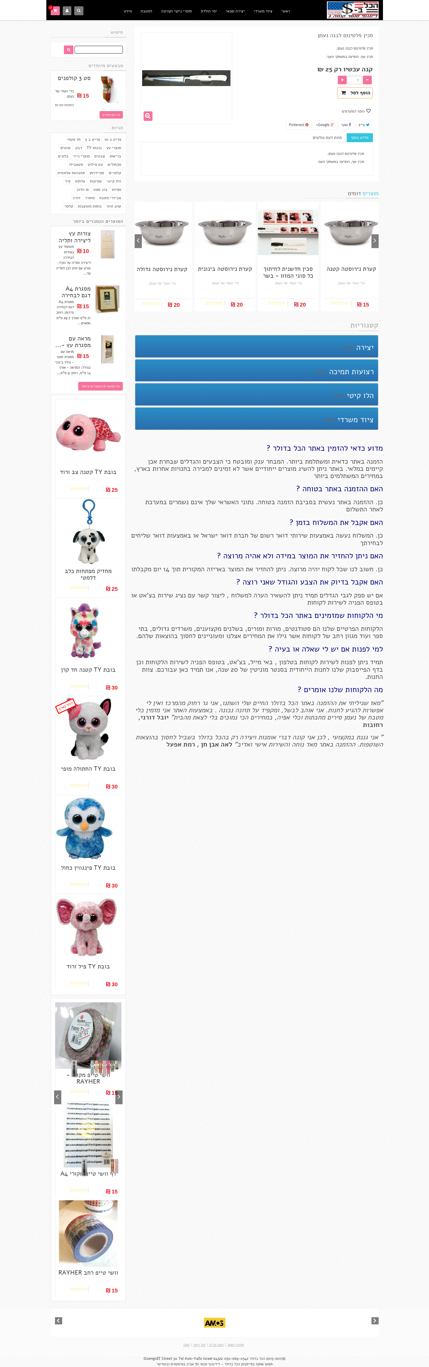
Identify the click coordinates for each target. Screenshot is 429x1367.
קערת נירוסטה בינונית (225, 269)
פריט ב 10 (112, 139)
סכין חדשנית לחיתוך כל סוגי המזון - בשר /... (288, 275)
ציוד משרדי (263, 11)
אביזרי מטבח (110, 198)
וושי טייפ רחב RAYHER (88, 1272)
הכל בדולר (257, 1358)
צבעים (99, 156)
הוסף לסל (355, 93)
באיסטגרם (177, 1364)
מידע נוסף (360, 137)
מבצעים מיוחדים (106, 65)
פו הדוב (83, 189)
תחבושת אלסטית (71, 173)
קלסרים (115, 173)
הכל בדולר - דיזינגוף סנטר (220, 1364)
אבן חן (210, 744)
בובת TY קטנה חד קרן (88, 670)
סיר (67, 181)
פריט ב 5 (92, 139)
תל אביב (192, 1364)
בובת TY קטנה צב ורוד (88, 472)
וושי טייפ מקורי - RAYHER (88, 1078)
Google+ (325, 124)
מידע (128, 11)
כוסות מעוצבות (90, 206)
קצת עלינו (216, 1344)
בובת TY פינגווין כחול (88, 868)
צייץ (364, 124)
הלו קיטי (114, 181)
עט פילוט (95, 164)
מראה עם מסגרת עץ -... (73, 342)
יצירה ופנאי (235, 11)
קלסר (68, 206)
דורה (76, 198)
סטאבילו (76, 164)
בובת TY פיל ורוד (88, 966)
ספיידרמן (96, 173)
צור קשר (199, 1344)
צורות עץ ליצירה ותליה (75, 236)
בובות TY (94, 148)
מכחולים (114, 164)
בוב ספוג (100, 189)
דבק (78, 148)
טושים (65, 148)
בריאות (115, 156)
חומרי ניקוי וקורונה (176, 11)
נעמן (349, 717)
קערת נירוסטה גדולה (162, 269)
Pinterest (298, 124)
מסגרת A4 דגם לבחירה (76, 292)
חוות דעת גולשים (327, 137)
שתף (346, 124)
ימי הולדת (209, 11)
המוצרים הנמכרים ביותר (98, 221)
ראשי (285, 11)
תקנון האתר (235, 1344)
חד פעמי (74, 139)
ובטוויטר (163, 1364)
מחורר (90, 198)
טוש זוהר (113, 206)
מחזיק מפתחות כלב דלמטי (88, 574)
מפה (186, 1344)
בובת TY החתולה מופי (88, 769)
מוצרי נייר (81, 156)
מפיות (116, 189)
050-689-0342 (236, 1358)
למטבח (146, 11)
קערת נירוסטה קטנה (351, 269)
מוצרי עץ (113, 148)
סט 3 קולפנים (74, 78)
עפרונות (96, 181)
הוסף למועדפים (354, 111)
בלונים (63, 156)
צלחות (80, 181)
